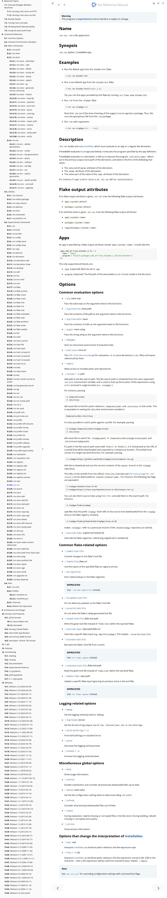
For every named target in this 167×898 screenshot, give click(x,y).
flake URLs (107, 495)
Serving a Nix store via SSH (21, 15)
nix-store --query (21, 109)
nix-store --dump (20, 76)
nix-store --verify (21, 136)
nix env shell (15, 279)
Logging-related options (77, 703)
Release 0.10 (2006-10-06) (18, 862)
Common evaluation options (81, 292)
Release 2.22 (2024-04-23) (17, 690)
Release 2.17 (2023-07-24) (17, 709)
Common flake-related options (83, 545)
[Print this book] (154, 3)
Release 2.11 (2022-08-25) (18, 732)
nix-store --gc (19, 84)
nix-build (13, 49)
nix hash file (15, 344)
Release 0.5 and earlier (17, 893)
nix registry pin (16, 473)
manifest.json (19, 598)
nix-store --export (21, 80)
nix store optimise (18, 549)
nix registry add (17, 466)
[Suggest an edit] (163, 3)
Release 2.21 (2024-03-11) (17, 694)
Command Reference (12, 34)
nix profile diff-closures (20, 424)
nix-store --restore (21, 125)
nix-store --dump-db (22, 72)
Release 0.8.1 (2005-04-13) (18, 877)
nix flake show (16, 325)
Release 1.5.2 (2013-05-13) (18, 809)
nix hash (14, 337)
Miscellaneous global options (81, 763)
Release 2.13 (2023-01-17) (18, 724)
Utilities (9, 191)
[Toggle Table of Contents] (53, 5)
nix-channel (15, 195)
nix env (13, 275)
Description (71, 139)
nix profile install (17, 431)
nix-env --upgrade (21, 188)
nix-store (13, 57)
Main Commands (13, 45)
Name (65, 28)
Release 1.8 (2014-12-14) (17, 793)
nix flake (13, 287)
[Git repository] (158, 3)
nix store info (16, 534)
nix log (13, 389)
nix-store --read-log (22, 113)
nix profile (14, 420)
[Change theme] (59, 5)
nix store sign (16, 568)
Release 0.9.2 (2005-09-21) (18, 866)
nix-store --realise (21, 117)
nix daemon (15, 253)
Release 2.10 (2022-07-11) (18, 736)
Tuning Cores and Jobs (16, 23)
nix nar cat (15, 397)
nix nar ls (14, 404)
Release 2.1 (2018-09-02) (17, 770)
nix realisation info (18, 458)
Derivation (14, 625)
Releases (7, 682)
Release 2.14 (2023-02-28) (18, 721)
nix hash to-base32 (18, 356)
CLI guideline (12, 671)
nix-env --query (20, 158)
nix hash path (16, 348)
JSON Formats (12, 617)
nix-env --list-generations (24, 154)
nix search (14, 489)
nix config (14, 237)
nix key (13, 375)
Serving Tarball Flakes (16, 629)
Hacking (10, 656)
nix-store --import (21, 94)
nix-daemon (15, 207)
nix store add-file (17, 500)
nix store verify (16, 572)
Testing (10, 660)
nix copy (13, 249)
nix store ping (16, 556)
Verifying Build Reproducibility (19, 26)
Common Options (13, 38)
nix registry (15, 462)
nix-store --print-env (22, 106)
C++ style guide (13, 679)
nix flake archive (17, 291)
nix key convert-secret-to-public (21, 380)
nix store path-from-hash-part (23, 552)
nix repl (13, 481)
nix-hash (13, 210)
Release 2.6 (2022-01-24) (17, 751)
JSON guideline (13, 675)
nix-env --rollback (21, 162)
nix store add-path (18, 504)
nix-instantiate (16, 214)
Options (67, 284)
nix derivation (15, 256)
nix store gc (15, 531)
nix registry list (16, 469)
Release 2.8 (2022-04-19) (17, 744)
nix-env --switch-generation (20, 175)
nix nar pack (15, 408)
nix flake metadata (18, 314)
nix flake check (16, 295)
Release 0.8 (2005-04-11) (17, 881)
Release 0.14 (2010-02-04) (18, 843)
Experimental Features (16, 667)
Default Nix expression (19, 606)
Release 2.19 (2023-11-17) (17, 702)
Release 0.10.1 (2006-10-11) (19, 858)
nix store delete (17, 519)
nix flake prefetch (17, 321)
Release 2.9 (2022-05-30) (17, 740)
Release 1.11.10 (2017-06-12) (19, 778)
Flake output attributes (83, 189)
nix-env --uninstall (21, 184)
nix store (14, 492)
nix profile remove (18, 439)
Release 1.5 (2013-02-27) (17, 812)
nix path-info (16, 412)
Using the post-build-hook (17, 30)
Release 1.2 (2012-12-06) (17, 824)
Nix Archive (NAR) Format (17, 636)
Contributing (9, 652)
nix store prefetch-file (19, 560)
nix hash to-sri (16, 363)
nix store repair (17, 564)
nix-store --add (19, 65)
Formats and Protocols (13, 614)
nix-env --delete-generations (20, 145)
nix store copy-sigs (18, 515)
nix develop (15, 268)
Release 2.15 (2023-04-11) (17, 717)
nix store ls (15, 538)
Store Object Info (17, 621)
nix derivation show (18, 264)
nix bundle (14, 233)
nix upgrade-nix (17, 575)
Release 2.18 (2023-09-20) (17, 705)
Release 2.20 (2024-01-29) (17, 698)
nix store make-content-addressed (20, 543)
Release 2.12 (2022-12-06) (18, 728)
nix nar (13, 393)
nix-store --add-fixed (22, 61)
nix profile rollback (18, 443)
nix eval (13, 283)
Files (8, 583)
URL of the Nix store (78, 355)
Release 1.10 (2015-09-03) (18, 786)
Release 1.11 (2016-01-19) (18, 782)
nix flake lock (15, 310)
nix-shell (13, 53)
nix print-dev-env (17, 416)
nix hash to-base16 (18, 352)
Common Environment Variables (20, 42)
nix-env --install (20, 150)
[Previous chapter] (57, 887)
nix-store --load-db (22, 98)
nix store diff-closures (19, 523)
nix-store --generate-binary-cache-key (22, 89)
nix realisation (16, 454)
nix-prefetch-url (16, 218)
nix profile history (18, 427)
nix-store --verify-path (23, 132)
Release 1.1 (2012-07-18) (17, 828)
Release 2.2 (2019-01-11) (17, 767)
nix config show (16, 245)
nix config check (16, 241)
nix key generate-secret (20, 385)
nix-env (13, 140)
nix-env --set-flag (20, 166)
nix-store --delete (20, 69)
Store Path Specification (17, 633)
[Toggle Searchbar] (64, 5)
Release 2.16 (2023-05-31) (17, 713)
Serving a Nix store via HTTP (22, 11)
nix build (13, 230)
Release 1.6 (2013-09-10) (17, 805)
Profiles (13, 591)
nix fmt (13, 333)
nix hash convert (17, 341)
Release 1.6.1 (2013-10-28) (18, 801)
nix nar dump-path (18, 401)
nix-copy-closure (17, 203)
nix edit (13, 272)
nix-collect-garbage (18, 199)
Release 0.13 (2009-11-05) (18, 847)
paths (67, 385)
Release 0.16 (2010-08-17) (18, 835)
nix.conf (13, 587)
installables (134, 836)
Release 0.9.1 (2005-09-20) (18, 870)
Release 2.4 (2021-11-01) (17, 759)
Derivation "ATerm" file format (19, 640)
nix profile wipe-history (20, 450)
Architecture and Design (13, 610)
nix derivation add (18, 260)
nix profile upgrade (18, 446)
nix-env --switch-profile (23, 180)
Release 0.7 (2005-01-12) (17, 885)
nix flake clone (16, 298)
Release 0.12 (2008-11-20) (18, 851)
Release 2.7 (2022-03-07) (17, 747)
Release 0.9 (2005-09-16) (17, 874)
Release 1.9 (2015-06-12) (17, 789)
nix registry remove (18, 477)
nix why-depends (17, 579)
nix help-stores (16, 371)
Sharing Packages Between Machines (17, 6)
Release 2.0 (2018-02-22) (17, 774)
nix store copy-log (18, 511)
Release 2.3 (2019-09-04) (17, 763)
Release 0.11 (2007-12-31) (18, 855)
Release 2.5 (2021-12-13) (17, 755)
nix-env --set (18, 170)
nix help (13, 367)
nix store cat (15, 508)
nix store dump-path (19, 527)
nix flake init (15, 306)
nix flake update (17, 329)
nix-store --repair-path (23, 121)
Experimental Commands (17, 222)
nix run (13, 485)
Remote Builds (12, 19)
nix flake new (16, 318)
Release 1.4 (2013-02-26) (17, 816)
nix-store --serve (21, 129)
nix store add (16, 496)
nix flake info (15, 302)
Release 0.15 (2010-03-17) (18, 839)
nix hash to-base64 (18, 360)
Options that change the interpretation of (92, 836)
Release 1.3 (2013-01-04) (17, 820)
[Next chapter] (158, 887)
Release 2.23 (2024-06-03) (17, 686)
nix (11, 226)
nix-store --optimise (22, 102)
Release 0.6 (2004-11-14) (17, 889)
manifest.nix (18, 594)
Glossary (7, 648)
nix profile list (16, 435)
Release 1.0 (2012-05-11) (17, 831)
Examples (69, 62)
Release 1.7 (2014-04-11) (17, 797)
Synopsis (68, 45)
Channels (13, 602)
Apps (64, 237)
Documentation (13, 663)
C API (5, 644)
